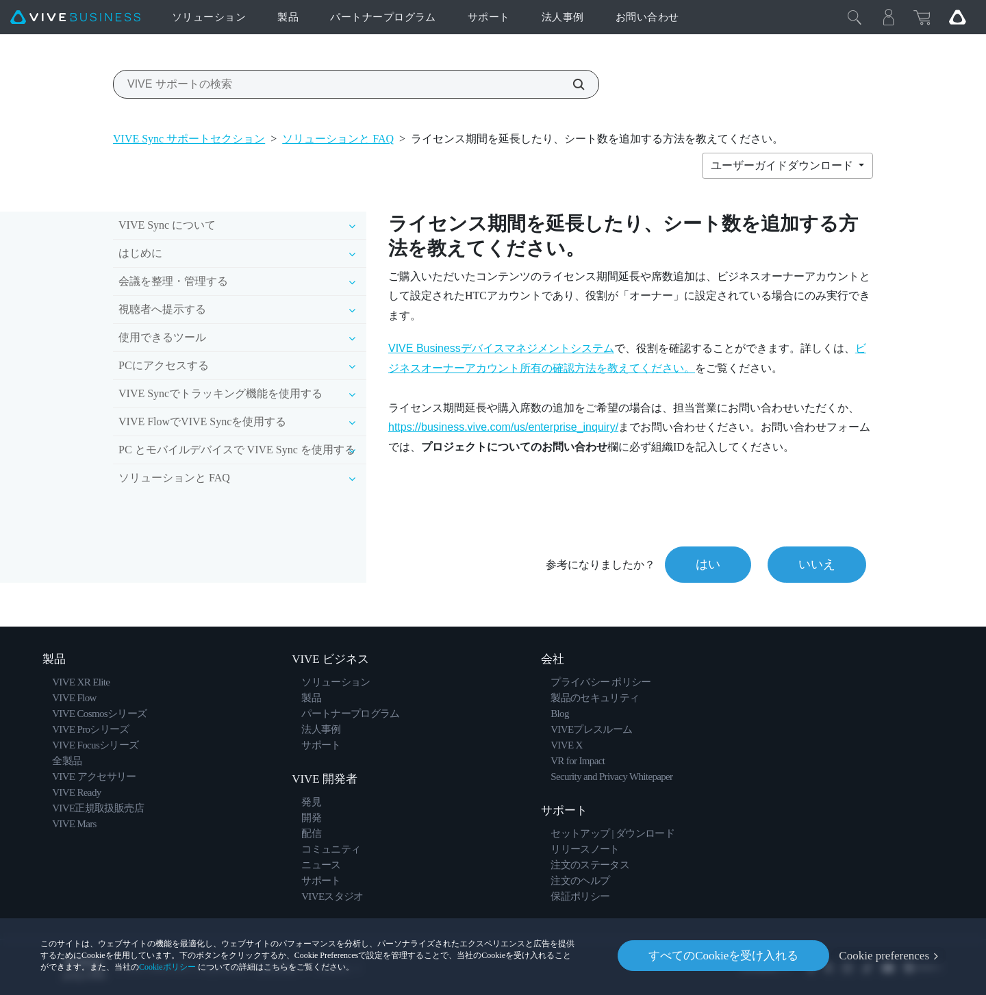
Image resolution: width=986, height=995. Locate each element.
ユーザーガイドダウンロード (783, 165)
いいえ (816, 564)
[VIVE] (75, 17)
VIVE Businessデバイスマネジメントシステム (501, 348)
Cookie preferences (884, 955)
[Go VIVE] (957, 17)
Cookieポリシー (167, 967)
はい (708, 564)
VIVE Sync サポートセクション (189, 138)
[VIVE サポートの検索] (571, 84)
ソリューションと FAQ (338, 138)
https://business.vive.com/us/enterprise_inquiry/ (503, 427)
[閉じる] (854, 17)
